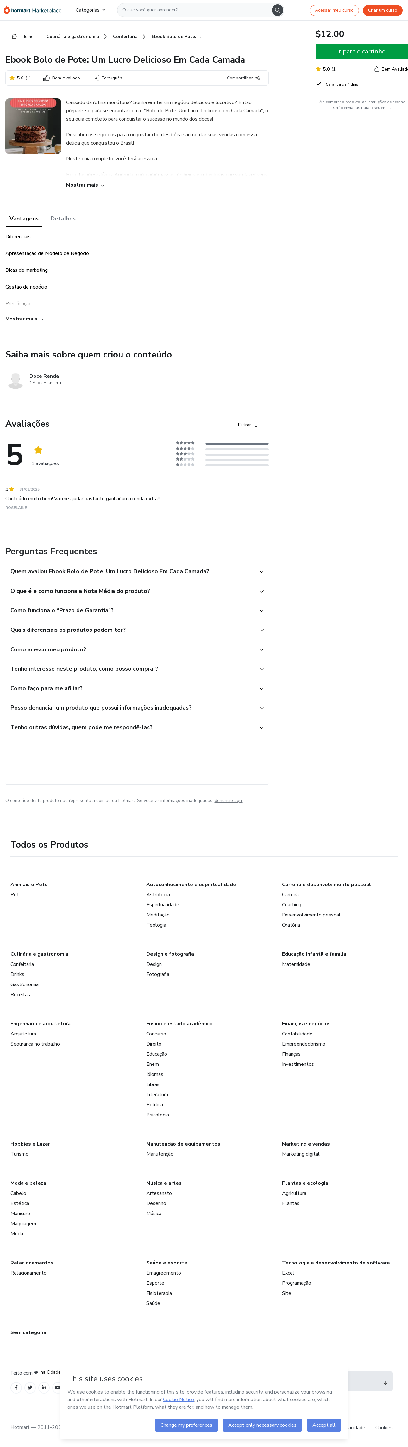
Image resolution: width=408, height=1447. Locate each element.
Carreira (290, 894)
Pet (14, 894)
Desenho (156, 1203)
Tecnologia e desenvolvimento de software (336, 1262)
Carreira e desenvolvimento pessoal (326, 884)
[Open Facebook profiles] (16, 1388)
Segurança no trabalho (35, 1043)
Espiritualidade (162, 904)
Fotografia (157, 974)
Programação (296, 1283)
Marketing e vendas (306, 1143)
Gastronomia (24, 984)
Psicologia (157, 1114)
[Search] (277, 10)
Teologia (156, 925)
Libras (153, 1084)
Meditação (158, 914)
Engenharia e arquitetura (40, 1023)
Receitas (20, 994)
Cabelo (18, 1193)
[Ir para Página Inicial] (35, 10)
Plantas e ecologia (305, 1183)
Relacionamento (28, 1273)
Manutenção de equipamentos (183, 1143)
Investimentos (298, 1064)
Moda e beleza (28, 1183)
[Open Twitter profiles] (30, 1388)
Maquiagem (23, 1223)
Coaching (291, 904)
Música (153, 1213)
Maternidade (296, 964)
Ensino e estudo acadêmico (179, 1023)
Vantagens (24, 219)
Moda (16, 1233)
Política (154, 1104)
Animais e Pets (28, 884)
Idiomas (154, 1074)
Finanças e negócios (306, 1023)
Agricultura (294, 1193)
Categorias (90, 10)
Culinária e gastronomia (39, 954)
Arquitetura (23, 1033)
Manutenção (159, 1154)
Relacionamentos (31, 1262)
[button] (130, 571)
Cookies (384, 1427)
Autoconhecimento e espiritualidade (191, 884)
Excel (288, 1273)
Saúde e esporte (166, 1262)
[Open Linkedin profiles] (44, 1388)
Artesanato (159, 1193)
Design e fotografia (170, 954)
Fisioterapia (159, 1293)
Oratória (291, 925)
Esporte (155, 1283)
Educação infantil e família (314, 954)
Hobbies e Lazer (30, 1143)
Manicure (20, 1213)
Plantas (290, 1203)
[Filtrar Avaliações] (248, 425)
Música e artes (164, 1183)
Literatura (157, 1094)
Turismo (19, 1154)
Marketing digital (301, 1154)
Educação (156, 1054)
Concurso (156, 1033)
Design (154, 964)
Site (286, 1293)
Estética (19, 1203)
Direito (153, 1043)
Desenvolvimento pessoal (311, 914)
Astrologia (158, 894)
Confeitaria (22, 964)
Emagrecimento (163, 1273)
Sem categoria (28, 1332)
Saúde (153, 1303)
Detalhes (63, 219)
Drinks (17, 974)
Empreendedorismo (303, 1043)
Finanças (291, 1054)
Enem (152, 1064)
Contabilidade (297, 1033)
